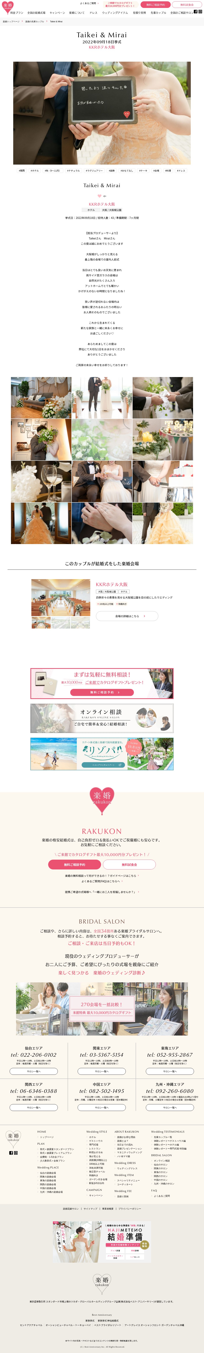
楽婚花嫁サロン (71, 1208)
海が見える (94, 1156)
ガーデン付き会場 (98, 1179)
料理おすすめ (96, 1152)
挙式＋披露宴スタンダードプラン (57, 1149)
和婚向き (93, 1175)
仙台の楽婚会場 (48, 1173)
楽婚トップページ (11, 21)
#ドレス (181, 170)
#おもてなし (127, 170)
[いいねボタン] (99, 196)
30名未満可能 (96, 1168)
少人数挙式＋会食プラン (52, 1160)
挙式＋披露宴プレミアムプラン (56, 1153)
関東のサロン (161, 1168)
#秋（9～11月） (53, 170)
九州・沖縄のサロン (164, 1183)
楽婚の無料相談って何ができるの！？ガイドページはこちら (100, 875)
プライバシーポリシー (129, 1208)
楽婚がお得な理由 (126, 1137)
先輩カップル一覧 (163, 1137)
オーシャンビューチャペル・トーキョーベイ (68, 1325)
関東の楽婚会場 (48, 1176)
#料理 (168, 170)
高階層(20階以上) (98, 1160)
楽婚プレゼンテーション (129, 1148)
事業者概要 (108, 1208)
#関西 (22, 170)
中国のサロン (161, 1180)
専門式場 (93, 1144)
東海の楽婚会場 (48, 1180)
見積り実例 (139, 12)
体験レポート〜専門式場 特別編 (170, 1148)
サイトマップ (90, 1208)
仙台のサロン (161, 1164)
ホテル (92, 1137)
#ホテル (35, 170)
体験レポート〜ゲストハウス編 (170, 1141)
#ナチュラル (73, 170)
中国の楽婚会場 (48, 1188)
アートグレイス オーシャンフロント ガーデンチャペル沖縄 (154, 1325)
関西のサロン (161, 1176)
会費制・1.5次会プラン (52, 1157)
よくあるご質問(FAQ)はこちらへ (100, 881)
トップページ (47, 1137)
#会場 (156, 170)
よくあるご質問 (88, 3)
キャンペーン (96, 1195)
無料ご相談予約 (155, 5)
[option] (60, 597)
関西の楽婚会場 (48, 1184)
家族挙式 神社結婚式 (108, 1320)
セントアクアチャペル (31, 1325)
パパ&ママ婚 (123, 1156)
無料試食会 (187, 5)
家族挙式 (89, 1320)
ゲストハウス (96, 1141)
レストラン (94, 1148)
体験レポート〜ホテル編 (166, 1144)
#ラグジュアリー (94, 170)
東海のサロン (161, 1172)
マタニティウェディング (129, 1152)
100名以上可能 (96, 1164)
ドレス (93, 12)
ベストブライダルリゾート (107, 1325)
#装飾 (112, 170)
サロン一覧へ (34, 1071)
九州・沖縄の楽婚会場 (51, 1192)
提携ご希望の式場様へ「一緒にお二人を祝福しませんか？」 (100, 892)
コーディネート (125, 1184)
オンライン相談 (162, 1160)
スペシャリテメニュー (128, 1180)
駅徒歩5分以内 (96, 1183)
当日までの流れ (125, 1144)
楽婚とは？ (122, 1141)
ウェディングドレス (127, 1168)
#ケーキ (143, 170)
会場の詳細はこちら (127, 616)
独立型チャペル (97, 1171)
